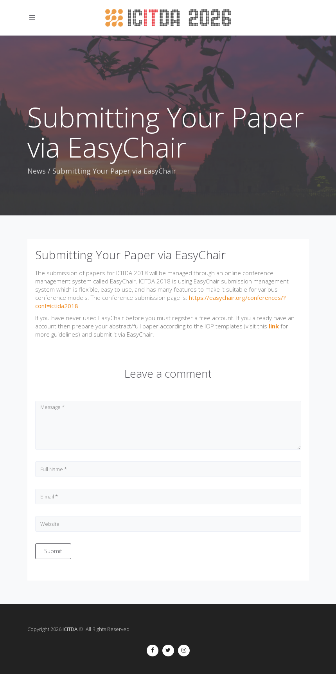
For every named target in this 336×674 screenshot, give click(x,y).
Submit (53, 551)
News (36, 171)
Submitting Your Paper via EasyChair (130, 255)
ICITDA (70, 629)
